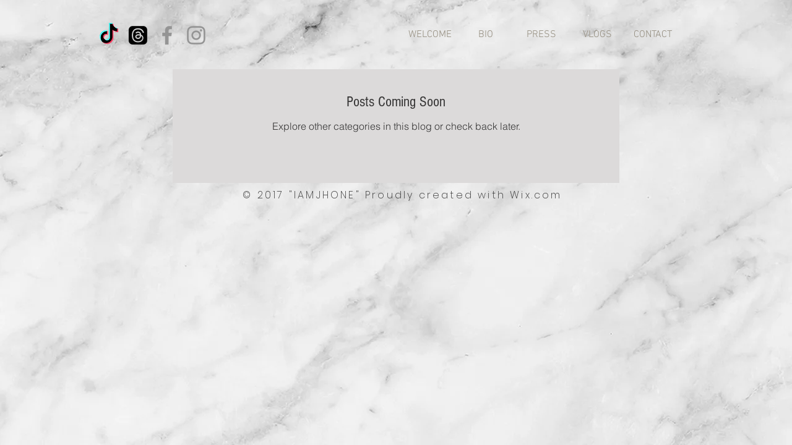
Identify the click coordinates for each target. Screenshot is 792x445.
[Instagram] (196, 35)
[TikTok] (109, 35)
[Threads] (138, 35)
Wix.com (536, 195)
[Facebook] (167, 35)
